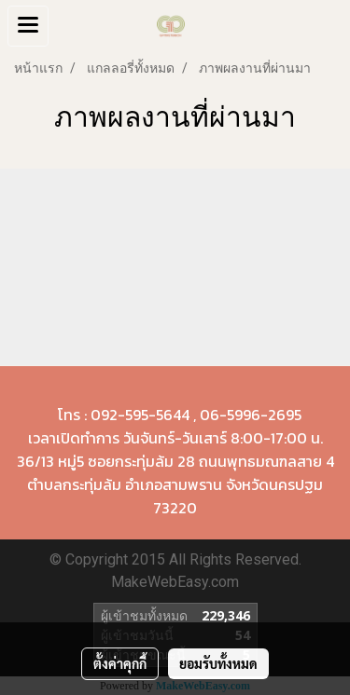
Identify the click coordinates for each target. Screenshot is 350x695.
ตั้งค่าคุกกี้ (120, 663)
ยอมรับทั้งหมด (218, 663)
